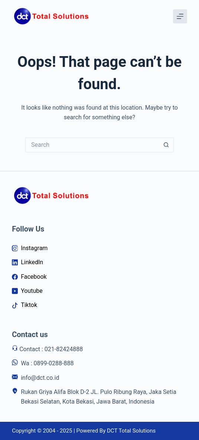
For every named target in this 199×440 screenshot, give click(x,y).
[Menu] (180, 16)
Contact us (30, 334)
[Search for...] (92, 145)
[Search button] (166, 145)
